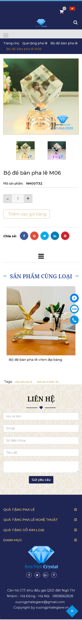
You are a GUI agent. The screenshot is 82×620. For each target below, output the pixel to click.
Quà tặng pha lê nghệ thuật (30, 520)
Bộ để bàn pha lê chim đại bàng (35, 360)
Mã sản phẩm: (13, 184)
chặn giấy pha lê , (24, 382)
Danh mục (12, 541)
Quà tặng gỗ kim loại (23, 530)
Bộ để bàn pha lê (64, 44)
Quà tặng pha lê (34, 44)
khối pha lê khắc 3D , (48, 382)
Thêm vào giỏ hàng (26, 214)
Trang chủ (11, 44)
